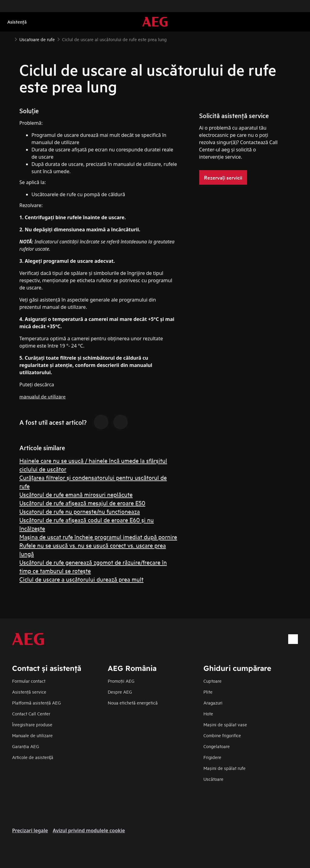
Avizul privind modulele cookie (89, 830)
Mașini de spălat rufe (224, 768)
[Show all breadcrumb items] (9, 38)
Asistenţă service (29, 692)
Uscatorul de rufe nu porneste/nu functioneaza (79, 511)
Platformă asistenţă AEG (36, 702)
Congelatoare (216, 746)
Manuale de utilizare (32, 735)
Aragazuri (213, 702)
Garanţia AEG (25, 746)
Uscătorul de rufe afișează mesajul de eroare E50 (82, 503)
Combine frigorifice (222, 735)
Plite (208, 692)
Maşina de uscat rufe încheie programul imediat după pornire (98, 536)
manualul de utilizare (42, 396)
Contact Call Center (31, 713)
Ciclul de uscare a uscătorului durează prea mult (81, 579)
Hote (208, 713)
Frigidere (212, 757)
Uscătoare (213, 779)
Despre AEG (120, 692)
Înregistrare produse (32, 724)
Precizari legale (30, 830)
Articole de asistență (32, 757)
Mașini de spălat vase (225, 724)
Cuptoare (212, 681)
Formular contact (28, 681)
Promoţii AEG (121, 681)
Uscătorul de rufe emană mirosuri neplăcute (76, 494)
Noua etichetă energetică (133, 702)
